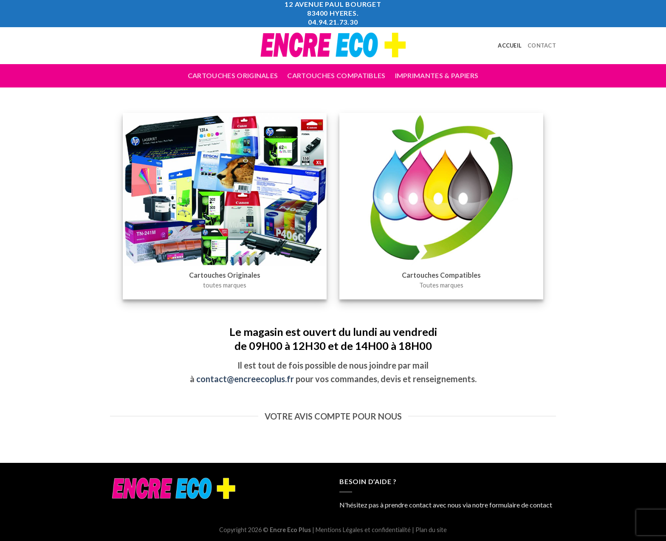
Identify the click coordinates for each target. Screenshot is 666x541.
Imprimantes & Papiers (437, 75)
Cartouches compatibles (336, 75)
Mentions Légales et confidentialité (363, 529)
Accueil (510, 45)
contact (541, 505)
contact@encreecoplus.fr (245, 379)
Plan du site (431, 529)
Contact (542, 45)
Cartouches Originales (233, 75)
